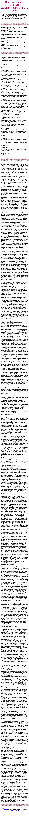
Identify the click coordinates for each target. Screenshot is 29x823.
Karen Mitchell (12, 12)
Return (6, 809)
